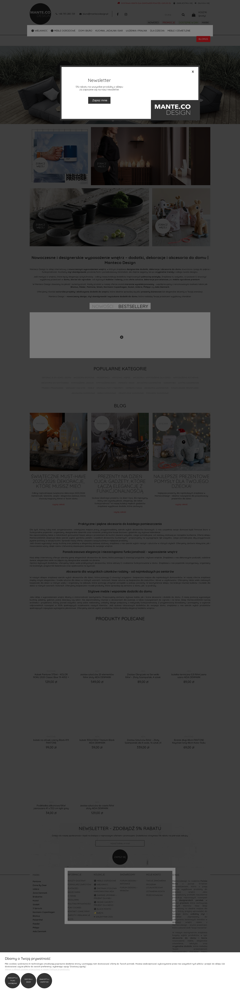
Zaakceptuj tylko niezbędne (12, 980)
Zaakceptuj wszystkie (44, 980)
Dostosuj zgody (28, 980)
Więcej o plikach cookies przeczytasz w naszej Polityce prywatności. (37, 969)
